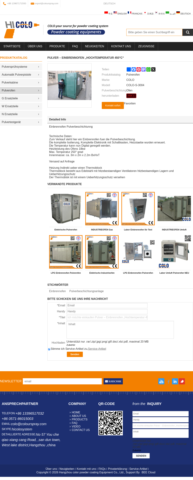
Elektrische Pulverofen (65, 229)
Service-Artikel (97, 348)
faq (74, 422)
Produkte (57, 46)
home (76, 412)
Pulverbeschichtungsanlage (86, 291)
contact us (81, 430)
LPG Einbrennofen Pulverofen (66, 273)
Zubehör (70, 345)
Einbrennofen (57, 291)
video (76, 426)
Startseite (12, 46)
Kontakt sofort (112, 105)
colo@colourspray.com (28, 424)
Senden (74, 354)
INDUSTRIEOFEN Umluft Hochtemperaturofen (174, 230)
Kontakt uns (121, 46)
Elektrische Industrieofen (101, 273)
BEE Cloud (148, 472)
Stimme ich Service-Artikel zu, (77, 348)
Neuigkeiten (94, 46)
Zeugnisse (146, 46)
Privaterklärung (117, 468)
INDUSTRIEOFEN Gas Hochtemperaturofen (102, 230)
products (80, 419)
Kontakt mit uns (86, 468)
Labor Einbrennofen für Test (138, 229)
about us (79, 415)
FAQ (75, 46)
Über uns (51, 468)
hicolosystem (22, 429)
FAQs (101, 468)
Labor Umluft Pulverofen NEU (174, 273)
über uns (35, 46)
